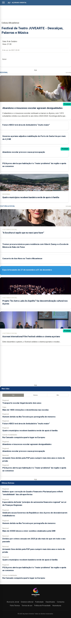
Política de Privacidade (42, 605)
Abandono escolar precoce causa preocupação (23, 152)
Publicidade (39, 602)
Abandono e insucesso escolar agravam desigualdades (32, 108)
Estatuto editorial (27, 602)
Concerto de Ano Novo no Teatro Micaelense (22, 258)
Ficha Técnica (15, 605)
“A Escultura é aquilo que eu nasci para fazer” (23, 233)
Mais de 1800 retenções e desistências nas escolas (25, 410)
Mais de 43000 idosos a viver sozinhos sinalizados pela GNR (28, 531)
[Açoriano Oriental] (35, 596)
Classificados (50, 602)
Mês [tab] (58, 395)
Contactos (60, 602)
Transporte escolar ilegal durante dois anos (21, 403)
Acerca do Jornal (13, 602)
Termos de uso (27, 605)
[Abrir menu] (3, 2)
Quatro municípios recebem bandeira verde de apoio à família (30, 197)
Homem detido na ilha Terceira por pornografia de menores (28, 417)
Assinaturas (56, 605)
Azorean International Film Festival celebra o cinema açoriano (31, 336)
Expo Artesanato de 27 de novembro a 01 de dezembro (27, 270)
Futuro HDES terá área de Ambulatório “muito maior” (26, 125)
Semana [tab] (35, 395)
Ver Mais (68, 72)
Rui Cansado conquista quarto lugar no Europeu (23, 437)
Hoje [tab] (13, 395)
